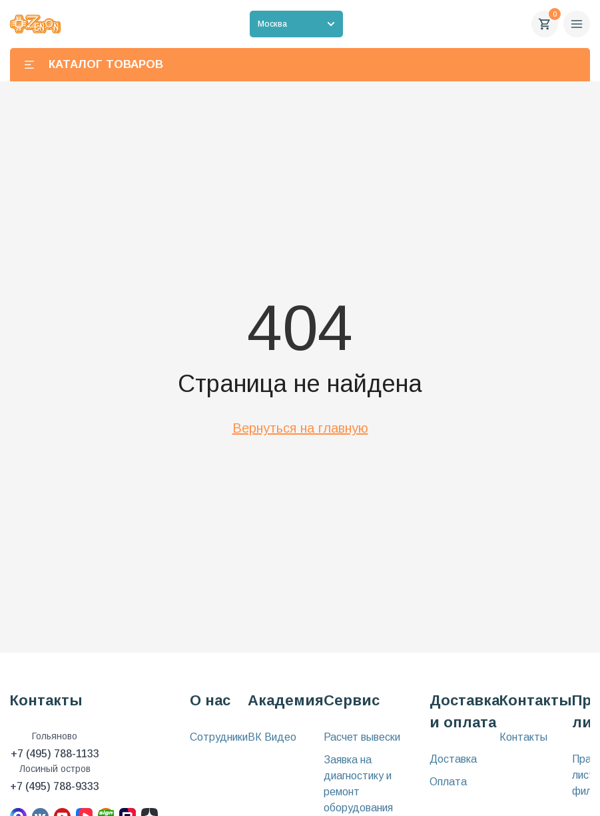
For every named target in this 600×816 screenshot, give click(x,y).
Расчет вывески (362, 737)
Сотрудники (219, 737)
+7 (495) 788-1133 (55, 753)
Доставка (453, 759)
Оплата (448, 781)
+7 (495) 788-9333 (54, 786)
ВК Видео (272, 737)
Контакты (523, 737)
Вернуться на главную (300, 428)
